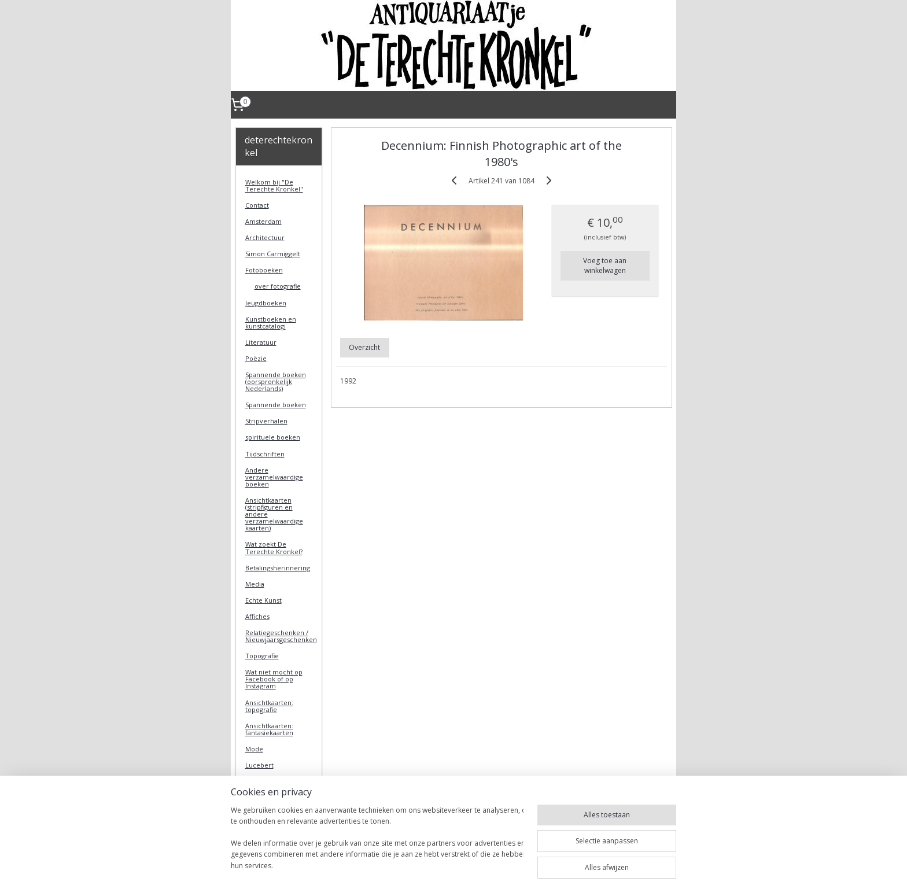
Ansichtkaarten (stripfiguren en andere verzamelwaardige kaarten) (274, 514)
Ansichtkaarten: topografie (269, 706)
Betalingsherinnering (277, 567)
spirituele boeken (272, 437)
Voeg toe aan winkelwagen (604, 265)
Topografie (262, 655)
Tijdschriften (265, 453)
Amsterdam (263, 221)
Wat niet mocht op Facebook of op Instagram (274, 679)
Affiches (257, 616)
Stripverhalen (266, 420)
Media (254, 584)
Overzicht (364, 347)
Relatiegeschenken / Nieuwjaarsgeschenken (281, 636)
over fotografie (278, 286)
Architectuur (265, 237)
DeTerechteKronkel (277, 828)
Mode (254, 748)
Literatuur (260, 342)
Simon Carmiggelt (272, 253)
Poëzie (256, 358)
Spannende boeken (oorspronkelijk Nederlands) (275, 381)
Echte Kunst (263, 600)
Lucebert (259, 765)
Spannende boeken (275, 404)
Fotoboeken (264, 270)
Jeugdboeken (265, 302)
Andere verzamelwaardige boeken (274, 477)
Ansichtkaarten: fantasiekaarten (269, 729)
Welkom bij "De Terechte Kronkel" (274, 185)
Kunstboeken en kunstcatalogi (270, 322)
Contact (257, 205)
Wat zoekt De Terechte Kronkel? (274, 547)
